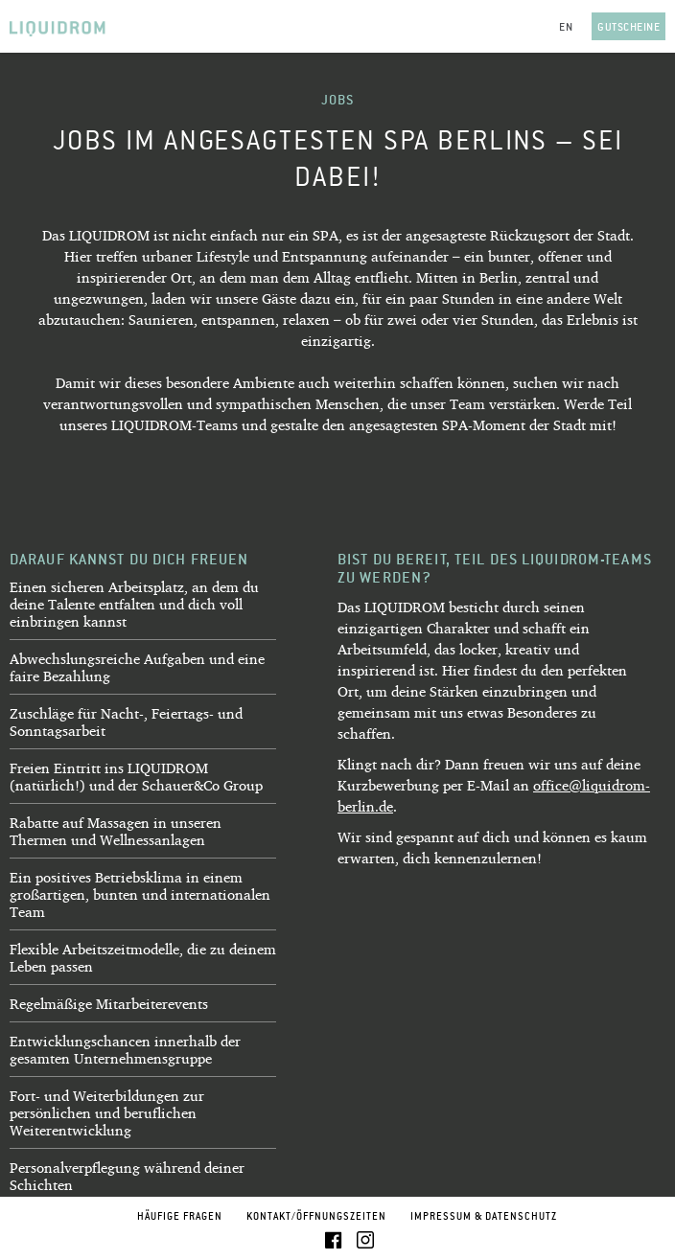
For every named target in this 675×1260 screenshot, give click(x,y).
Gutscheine (628, 26)
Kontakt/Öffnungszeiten (316, 1216)
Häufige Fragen (179, 1216)
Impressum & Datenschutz (483, 1216)
